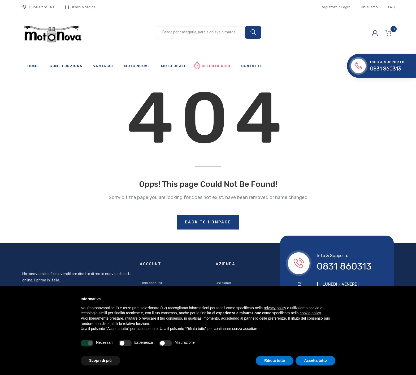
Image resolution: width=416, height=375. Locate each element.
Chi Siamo (369, 7)
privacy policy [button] (275, 308)
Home (33, 66)
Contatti (251, 66)
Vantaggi (103, 66)
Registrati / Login (335, 7)
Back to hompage (208, 222)
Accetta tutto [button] (315, 360)
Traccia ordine (80, 7)
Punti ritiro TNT (38, 7)
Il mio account (151, 283)
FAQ (391, 7)
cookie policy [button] (310, 313)
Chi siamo (223, 283)
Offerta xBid (216, 66)
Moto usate (174, 66)
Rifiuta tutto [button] (274, 360)
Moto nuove (137, 66)
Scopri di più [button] (100, 360)
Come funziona (66, 66)
